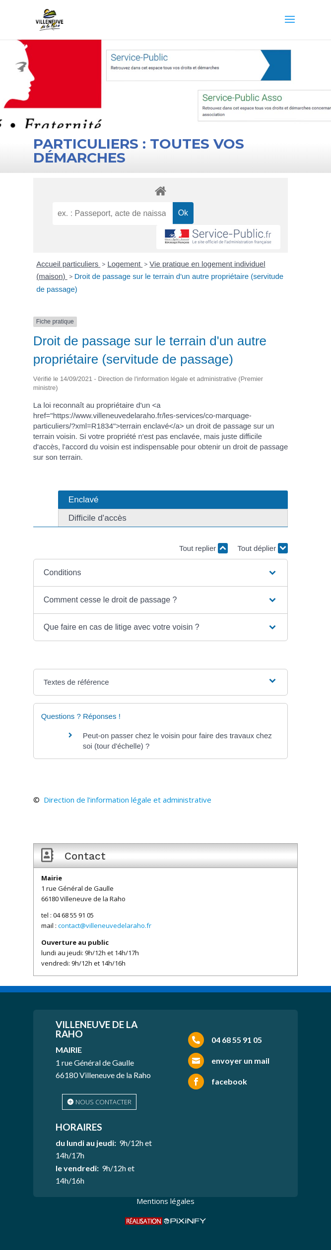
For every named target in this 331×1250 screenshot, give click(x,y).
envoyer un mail (240, 1060)
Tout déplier (263, 548)
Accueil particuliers (68, 264)
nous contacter (103, 1101)
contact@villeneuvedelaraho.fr (104, 925)
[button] (160, 572)
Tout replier (203, 548)
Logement (124, 264)
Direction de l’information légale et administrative (127, 800)
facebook (229, 1081)
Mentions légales (165, 1201)
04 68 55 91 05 (236, 1039)
